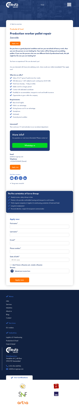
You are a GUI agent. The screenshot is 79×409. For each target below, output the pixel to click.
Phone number (15, 248)
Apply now (15, 43)
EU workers (10, 328)
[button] (69, 4)
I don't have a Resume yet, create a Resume (27, 265)
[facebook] (16, 178)
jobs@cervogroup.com (16, 157)
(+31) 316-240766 (15, 366)
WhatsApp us (30, 145)
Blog (7, 314)
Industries (9, 308)
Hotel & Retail (10, 344)
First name (14, 223)
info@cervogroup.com (16, 369)
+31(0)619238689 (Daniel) (18, 161)
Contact (8, 318)
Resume (12, 267)
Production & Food (12, 341)
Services (9, 304)
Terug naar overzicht (17, 183)
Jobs (7, 301)
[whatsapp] (20, 178)
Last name (14, 232)
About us (9, 311)
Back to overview (16, 24)
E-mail (12, 240)
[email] (12, 178)
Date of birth (15, 257)
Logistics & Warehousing (14, 337)
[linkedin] (25, 178)
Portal (42, 5)
